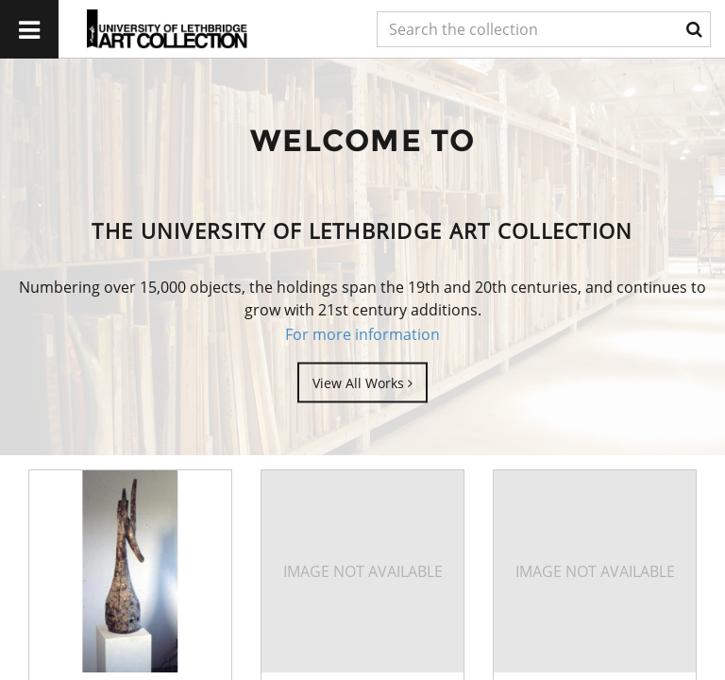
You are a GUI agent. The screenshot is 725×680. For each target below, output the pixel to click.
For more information (362, 334)
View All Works (362, 382)
